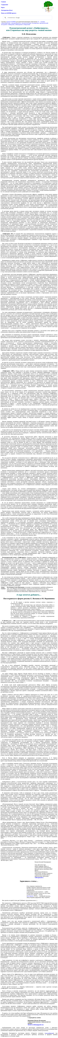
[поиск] (27, 18)
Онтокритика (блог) (7, 10)
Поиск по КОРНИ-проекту (8, 13)
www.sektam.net (49, 1033)
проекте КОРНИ (11, 21)
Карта (3, 7)
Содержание (4, 4)
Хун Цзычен (30, 896)
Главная (3, 1)
